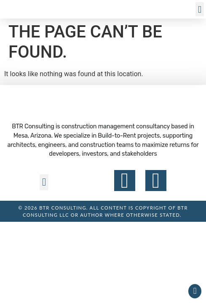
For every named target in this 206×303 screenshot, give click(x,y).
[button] (199, 9)
